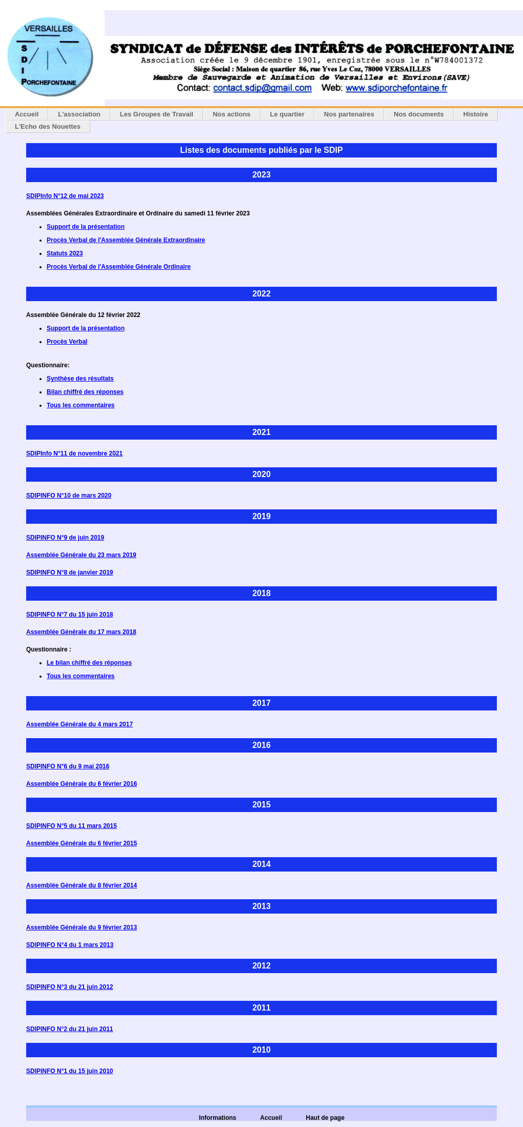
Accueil (26, 114)
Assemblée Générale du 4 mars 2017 (79, 724)
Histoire (476, 114)
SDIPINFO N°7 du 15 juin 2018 (69, 614)
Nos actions (232, 114)
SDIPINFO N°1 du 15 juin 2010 (69, 1071)
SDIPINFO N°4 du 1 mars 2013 (69, 944)
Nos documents (419, 114)
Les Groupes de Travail (156, 114)
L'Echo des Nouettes (48, 126)
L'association (79, 114)
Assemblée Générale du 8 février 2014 (81, 885)
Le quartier (287, 114)
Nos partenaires (349, 114)
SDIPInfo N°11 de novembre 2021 (74, 453)
